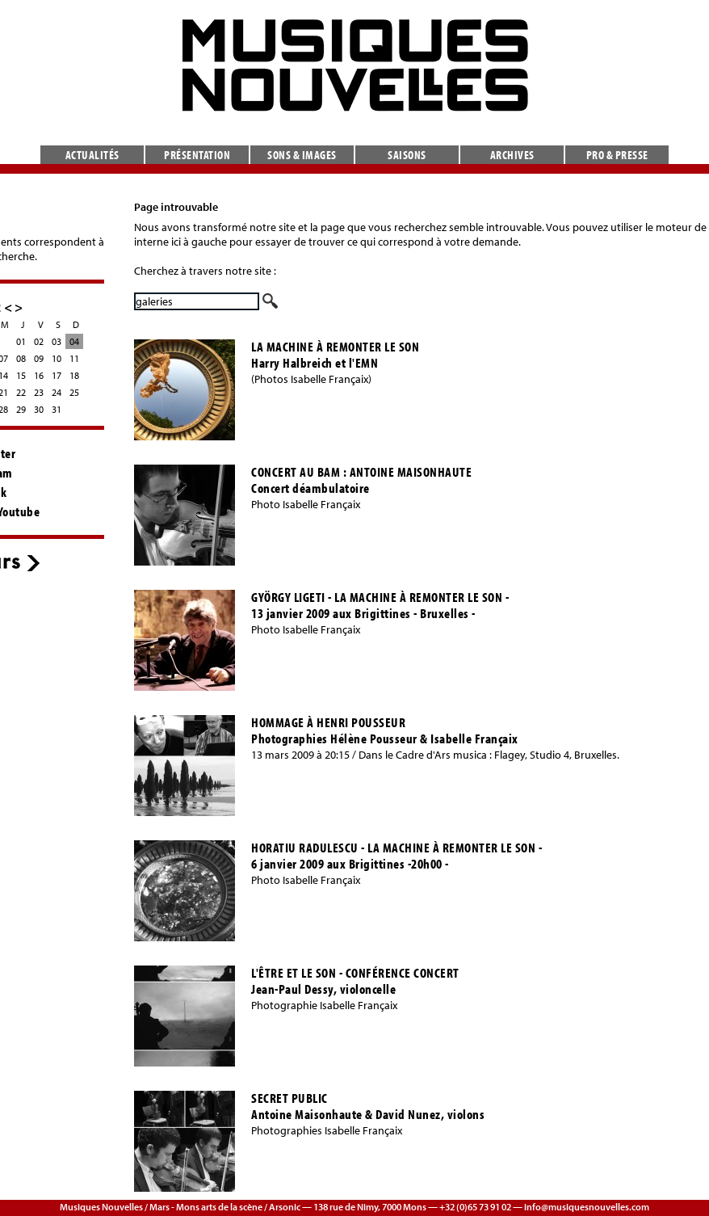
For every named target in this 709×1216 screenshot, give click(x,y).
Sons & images (302, 154)
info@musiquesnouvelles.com (586, 1207)
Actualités (92, 154)
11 (74, 358)
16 (39, 375)
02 (39, 341)
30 (39, 409)
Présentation (197, 154)
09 (39, 358)
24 (56, 392)
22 (21, 392)
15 (21, 375)
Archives (512, 154)
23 (39, 392)
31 (56, 409)
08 (21, 358)
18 (74, 375)
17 (56, 375)
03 (56, 341)
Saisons (407, 154)
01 (21, 341)
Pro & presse (617, 154)
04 (74, 341)
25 (74, 392)
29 (21, 409)
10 (56, 358)
